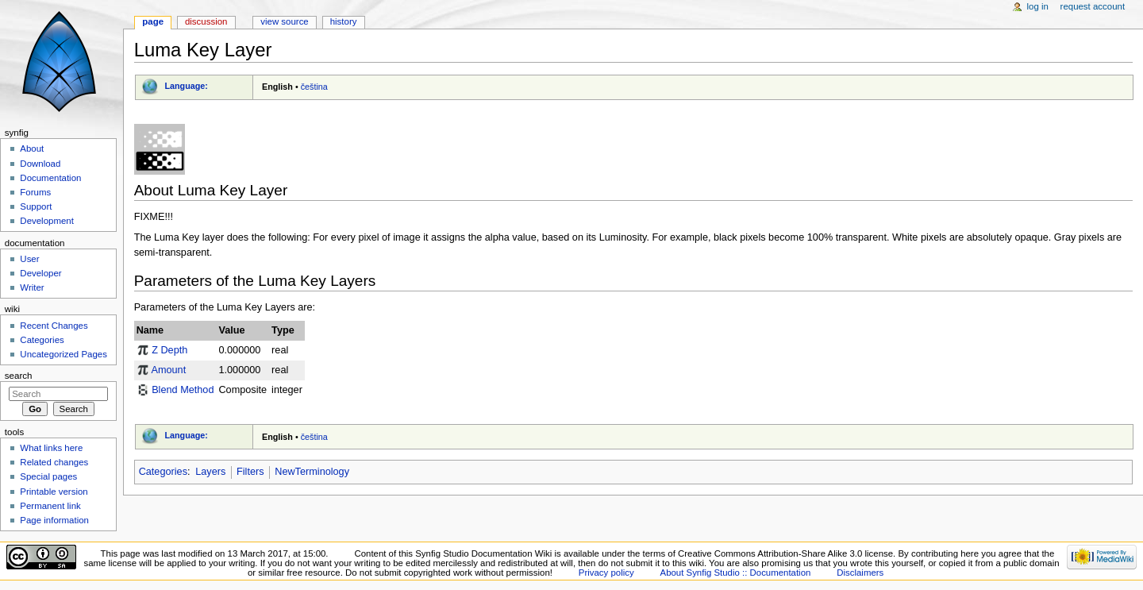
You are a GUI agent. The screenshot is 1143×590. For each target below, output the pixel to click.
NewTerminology (312, 471)
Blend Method (183, 389)
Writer (32, 287)
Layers (210, 471)
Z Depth (169, 350)
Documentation (50, 178)
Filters (250, 471)
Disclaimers (860, 572)
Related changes (54, 462)
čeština (314, 86)
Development (46, 221)
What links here (51, 448)
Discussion (206, 21)
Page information (54, 520)
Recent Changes (53, 325)
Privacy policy (606, 572)
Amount (168, 370)
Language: (186, 86)
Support (36, 206)
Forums (35, 192)
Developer (40, 273)
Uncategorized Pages (63, 354)
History (343, 21)
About (32, 148)
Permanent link (50, 506)
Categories (163, 471)
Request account (1093, 6)
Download (40, 163)
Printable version (53, 491)
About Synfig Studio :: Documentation (735, 572)
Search (19, 375)
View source (284, 21)
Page (153, 21)
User (29, 259)
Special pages (48, 476)
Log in (1038, 6)
